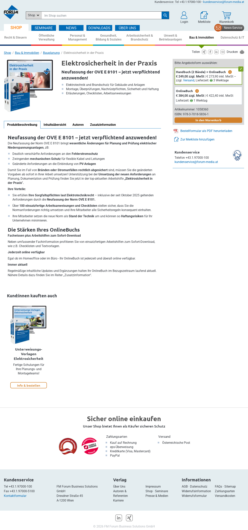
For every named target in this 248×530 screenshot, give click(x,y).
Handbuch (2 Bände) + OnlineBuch (201, 72)
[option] (28, 347)
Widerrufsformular (194, 496)
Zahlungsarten (116, 437)
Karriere (118, 500)
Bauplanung (51, 53)
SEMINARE (44, 28)
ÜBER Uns (127, 28)
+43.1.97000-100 (20, 486)
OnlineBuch (184, 91)
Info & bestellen (28, 385)
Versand (188, 80)
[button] (184, 17)
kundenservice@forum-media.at (223, 2)
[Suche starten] (165, 15)
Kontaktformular (15, 496)
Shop (7, 53)
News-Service (233, 28)
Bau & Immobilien (27, 53)
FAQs (218, 486)
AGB (185, 486)
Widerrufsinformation (196, 491)
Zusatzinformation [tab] (103, 125)
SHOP (16, 27)
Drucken (232, 52)
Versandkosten (225, 496)
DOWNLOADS (99, 28)
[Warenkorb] (226, 17)
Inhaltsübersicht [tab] (55, 125)
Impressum (153, 486)
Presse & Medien (157, 496)
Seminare (161, 491)
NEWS (71, 28)
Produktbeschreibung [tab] (22, 125)
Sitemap (230, 486)
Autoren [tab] (78, 125)
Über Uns (119, 486)
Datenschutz (198, 486)
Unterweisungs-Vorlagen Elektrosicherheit (28, 354)
